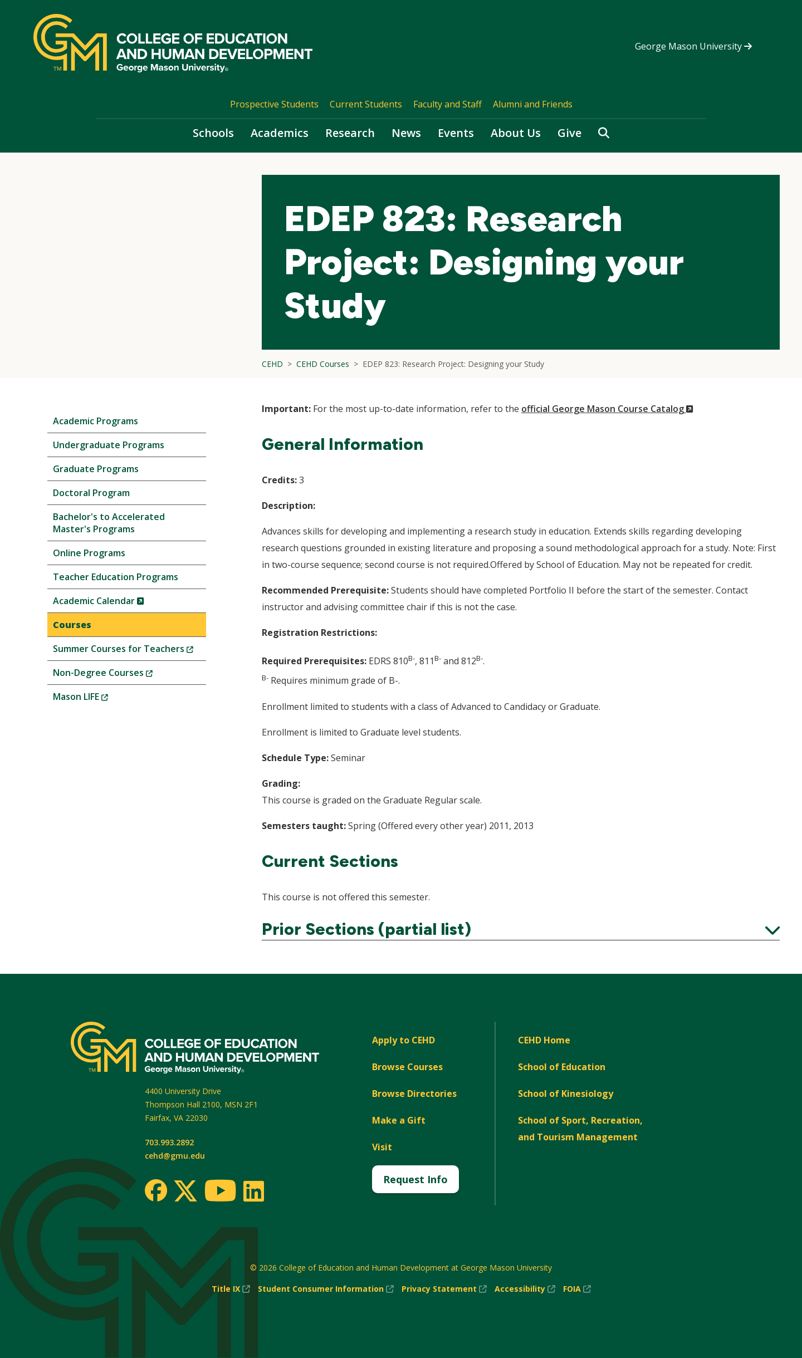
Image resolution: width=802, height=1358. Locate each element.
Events (456, 132)
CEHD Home (544, 1040)
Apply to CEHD (403, 1040)
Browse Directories (414, 1093)
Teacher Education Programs (115, 577)
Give (569, 132)
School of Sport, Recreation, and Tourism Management (580, 1128)
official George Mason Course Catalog (607, 409)
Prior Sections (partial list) (521, 929)
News (406, 132)
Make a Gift (399, 1120)
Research (350, 132)
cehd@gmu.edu (175, 1155)
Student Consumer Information (326, 1289)
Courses (72, 625)
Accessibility (525, 1289)
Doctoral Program (91, 493)
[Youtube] (220, 1192)
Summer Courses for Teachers (129, 651)
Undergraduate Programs (108, 445)
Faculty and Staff (447, 104)
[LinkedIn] (253, 1191)
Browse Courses (407, 1067)
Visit (382, 1147)
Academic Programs (95, 421)
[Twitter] (185, 1191)
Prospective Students (274, 104)
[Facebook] (156, 1190)
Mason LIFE (99, 699)
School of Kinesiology (565, 1093)
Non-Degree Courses (121, 675)
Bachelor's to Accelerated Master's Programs (109, 523)
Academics (280, 132)
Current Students (366, 104)
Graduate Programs (96, 469)
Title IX (231, 1289)
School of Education (561, 1067)
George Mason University (693, 46)
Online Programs (89, 553)
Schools (213, 132)
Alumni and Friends (533, 104)
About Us (516, 132)
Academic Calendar (117, 603)
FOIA (577, 1289)
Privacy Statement (444, 1289)
